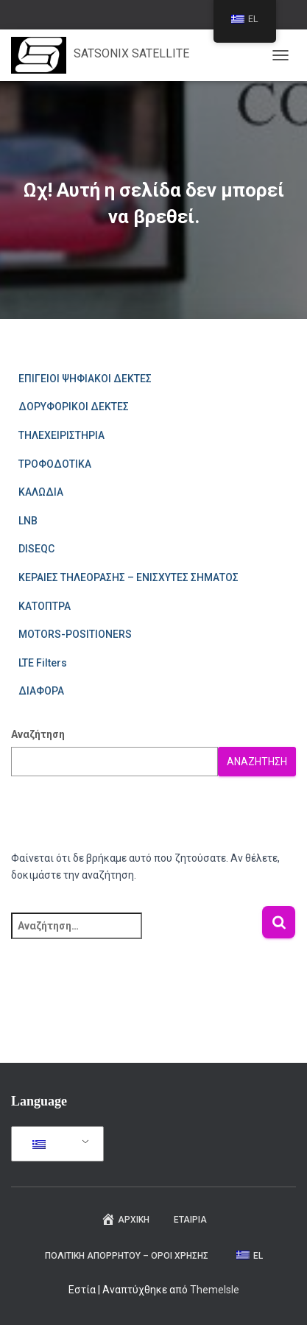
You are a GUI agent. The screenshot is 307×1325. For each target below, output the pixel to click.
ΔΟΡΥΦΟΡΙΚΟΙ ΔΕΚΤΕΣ (73, 406)
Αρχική (125, 1219)
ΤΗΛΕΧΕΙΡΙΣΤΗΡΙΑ (61, 435)
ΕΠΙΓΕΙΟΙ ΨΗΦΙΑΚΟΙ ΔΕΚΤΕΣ (85, 378)
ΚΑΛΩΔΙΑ (40, 492)
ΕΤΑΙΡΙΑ (190, 1220)
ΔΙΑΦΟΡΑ (41, 691)
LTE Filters (42, 663)
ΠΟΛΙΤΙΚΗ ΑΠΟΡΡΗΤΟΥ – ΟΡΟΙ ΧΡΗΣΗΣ (126, 1256)
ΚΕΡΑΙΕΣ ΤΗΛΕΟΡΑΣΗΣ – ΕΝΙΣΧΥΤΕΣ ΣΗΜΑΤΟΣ (128, 577)
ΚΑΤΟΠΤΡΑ (44, 606)
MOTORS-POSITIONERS (75, 634)
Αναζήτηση (38, 734)
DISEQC (36, 549)
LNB (28, 521)
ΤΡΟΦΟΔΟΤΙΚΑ (54, 464)
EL (48, 1144)
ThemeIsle (214, 1290)
